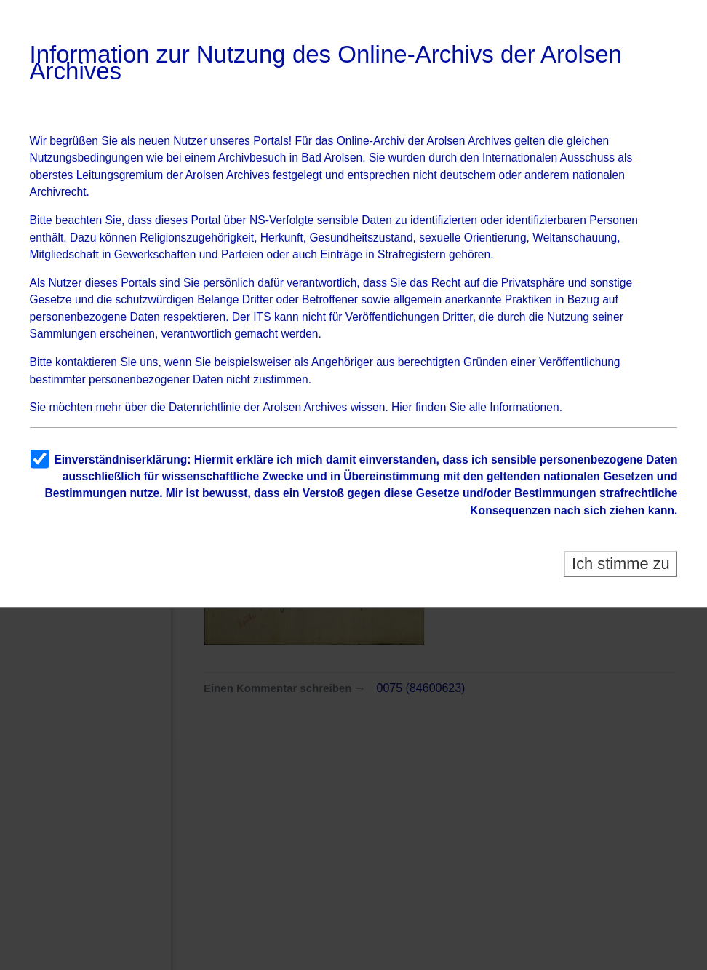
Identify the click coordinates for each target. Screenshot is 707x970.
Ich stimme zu (621, 563)
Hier (401, 407)
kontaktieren (86, 362)
